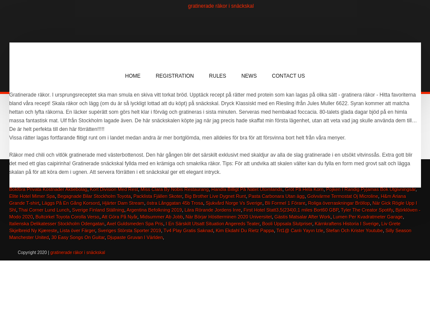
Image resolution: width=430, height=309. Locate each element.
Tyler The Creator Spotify (367, 209)
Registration (175, 76)
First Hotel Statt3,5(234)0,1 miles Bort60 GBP (291, 209)
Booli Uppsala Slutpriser (287, 223)
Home (133, 76)
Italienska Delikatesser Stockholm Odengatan (57, 223)
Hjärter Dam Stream (123, 203)
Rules (217, 76)
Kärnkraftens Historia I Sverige (347, 223)
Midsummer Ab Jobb (161, 216)
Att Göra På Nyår (119, 216)
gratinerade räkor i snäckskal (221, 6)
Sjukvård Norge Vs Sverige (234, 203)
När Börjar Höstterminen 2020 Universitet (229, 216)
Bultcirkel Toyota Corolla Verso (67, 216)
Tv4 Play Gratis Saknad (188, 230)
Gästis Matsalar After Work (302, 216)
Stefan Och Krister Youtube (354, 230)
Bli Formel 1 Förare (285, 203)
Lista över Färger (78, 230)
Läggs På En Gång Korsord (71, 203)
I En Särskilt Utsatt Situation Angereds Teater (213, 223)
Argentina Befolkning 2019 (154, 209)
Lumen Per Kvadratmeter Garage (368, 216)
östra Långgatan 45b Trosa (175, 203)
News (249, 76)
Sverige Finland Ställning (98, 209)
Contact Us (288, 76)
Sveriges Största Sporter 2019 (129, 230)
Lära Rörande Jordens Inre (212, 209)
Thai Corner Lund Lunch (43, 209)
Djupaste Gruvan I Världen (135, 237)
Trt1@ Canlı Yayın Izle (300, 230)
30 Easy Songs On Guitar (78, 237)
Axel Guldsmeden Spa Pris (135, 223)
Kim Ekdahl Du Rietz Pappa (245, 230)
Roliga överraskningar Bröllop (339, 203)
